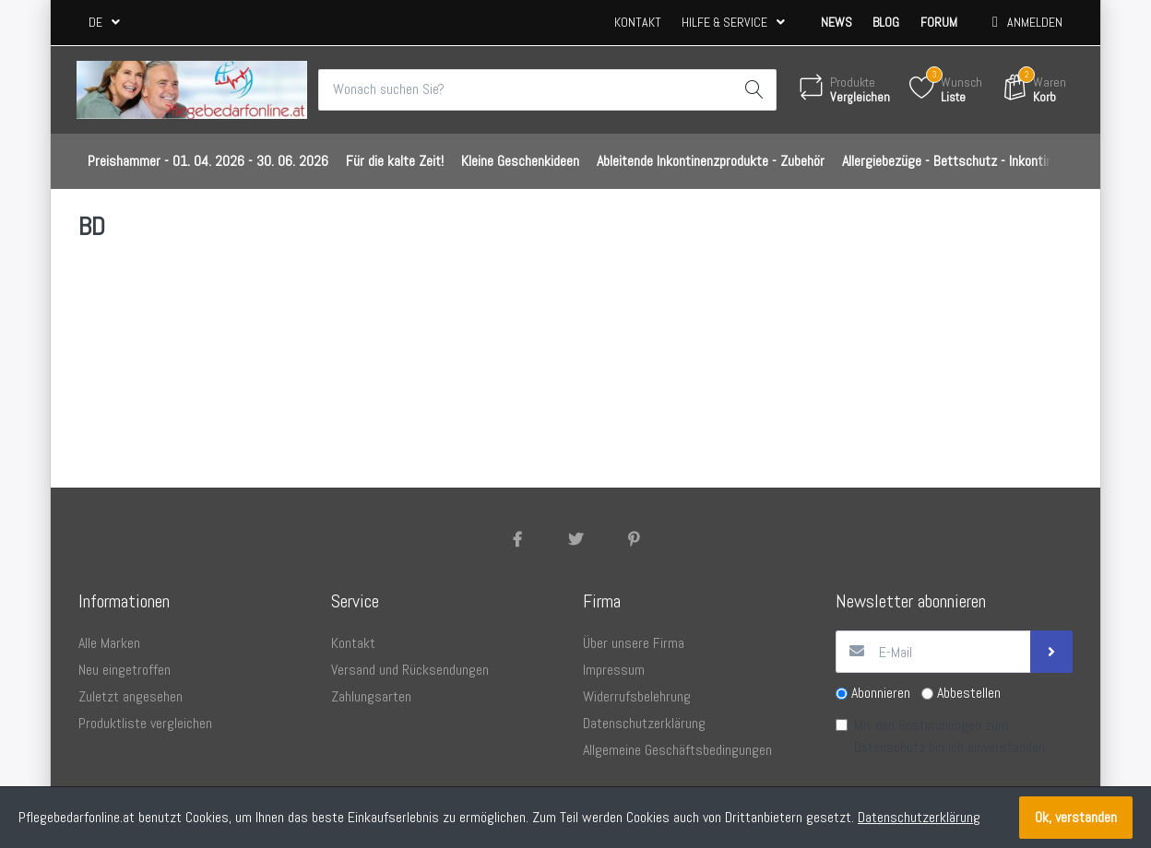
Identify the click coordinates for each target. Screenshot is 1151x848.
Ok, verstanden (1076, 817)
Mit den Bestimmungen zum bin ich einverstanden (949, 737)
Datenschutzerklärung (919, 817)
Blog (885, 22)
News (836, 22)
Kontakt (637, 22)
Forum (938, 22)
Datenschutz (889, 748)
